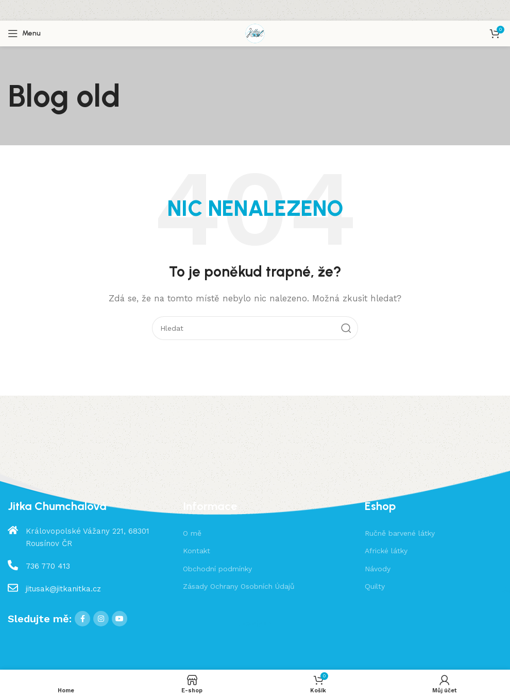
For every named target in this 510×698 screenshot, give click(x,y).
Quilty (375, 586)
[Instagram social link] (101, 618)
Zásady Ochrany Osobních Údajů (239, 586)
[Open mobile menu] (24, 33)
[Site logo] (255, 33)
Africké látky (386, 551)
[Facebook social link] (82, 618)
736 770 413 (48, 566)
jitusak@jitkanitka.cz (63, 588)
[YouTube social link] (119, 618)
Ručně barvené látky (400, 533)
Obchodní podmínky (217, 569)
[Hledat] (255, 328)
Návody (377, 569)
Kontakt (196, 551)
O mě (192, 533)
